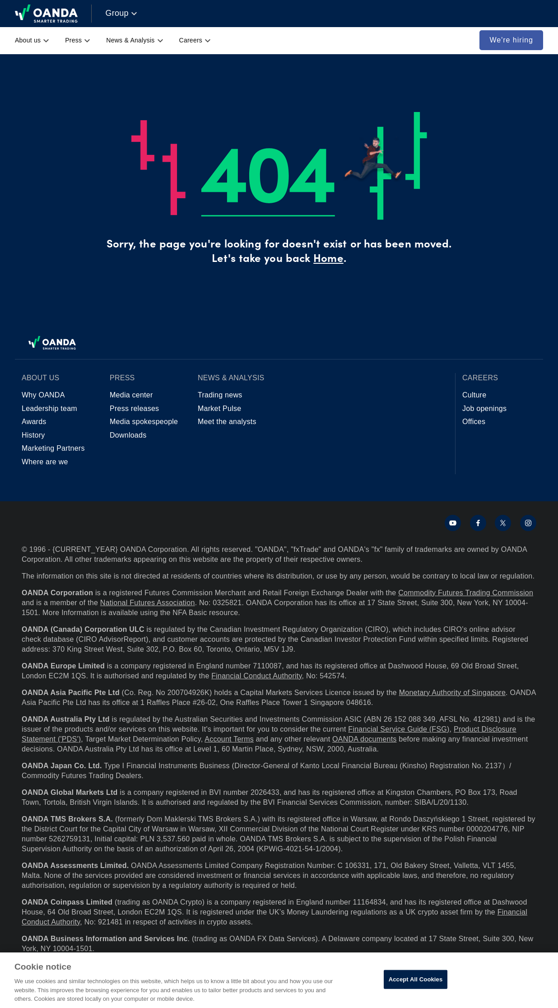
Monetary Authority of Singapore (452, 692)
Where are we (45, 462)
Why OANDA (43, 395)
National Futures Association (147, 603)
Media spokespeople (144, 421)
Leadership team (49, 408)
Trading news (220, 395)
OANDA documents (364, 739)
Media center (131, 395)
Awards (34, 421)
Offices (473, 421)
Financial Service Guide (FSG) (398, 729)
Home (328, 259)
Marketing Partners (53, 448)
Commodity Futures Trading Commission (465, 593)
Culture (474, 395)
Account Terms (229, 739)
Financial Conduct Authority (256, 676)
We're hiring (511, 40)
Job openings (484, 408)
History (33, 435)
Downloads (128, 435)
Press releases (134, 408)
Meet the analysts (227, 421)
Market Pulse (219, 408)
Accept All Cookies (416, 979)
